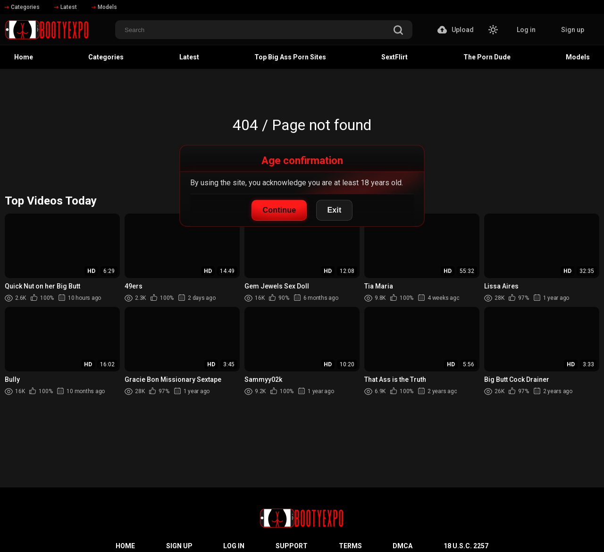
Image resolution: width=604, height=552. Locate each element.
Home (23, 57)
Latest (65, 7)
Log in (526, 29)
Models (104, 7)
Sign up (572, 29)
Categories (22, 7)
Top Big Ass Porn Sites (290, 57)
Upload (455, 29)
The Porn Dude (487, 57)
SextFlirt (394, 57)
